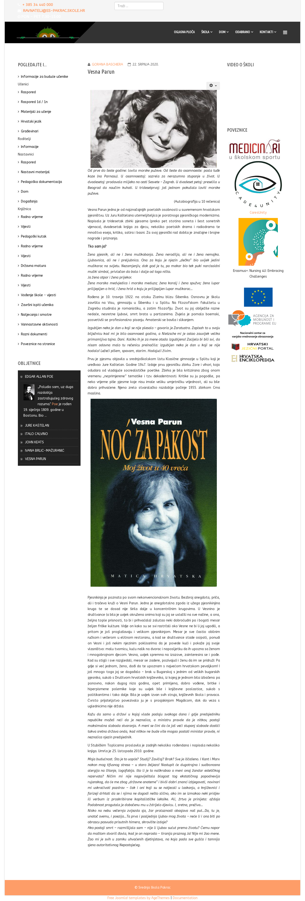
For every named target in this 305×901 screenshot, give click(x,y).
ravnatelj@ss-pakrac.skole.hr (54, 11)
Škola (205, 32)
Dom (222, 32)
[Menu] (285, 32)
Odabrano (242, 32)
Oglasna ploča (184, 32)
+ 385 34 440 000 (37, 5)
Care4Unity (258, 213)
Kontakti (266, 32)
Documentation (185, 898)
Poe (55, 404)
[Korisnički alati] (213, 86)
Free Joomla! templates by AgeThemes (138, 898)
